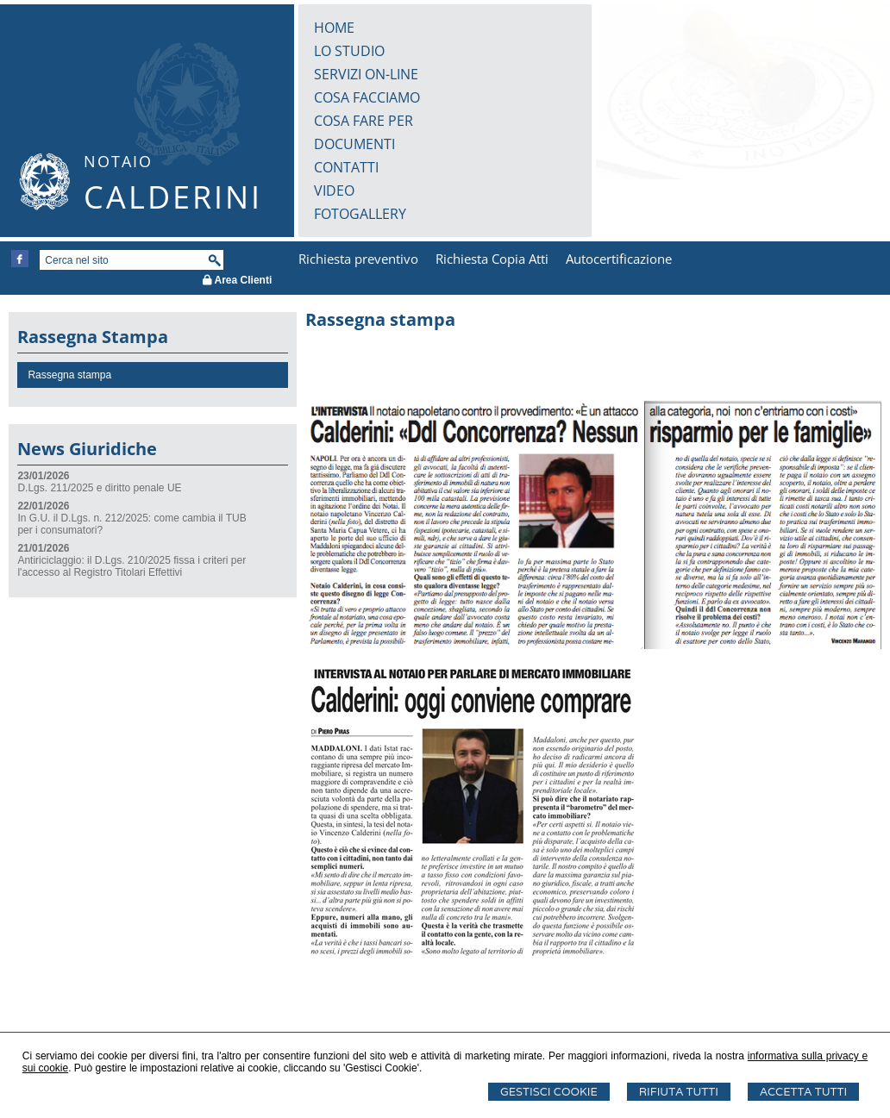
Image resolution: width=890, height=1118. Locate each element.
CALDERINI (173, 197)
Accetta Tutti (803, 1091)
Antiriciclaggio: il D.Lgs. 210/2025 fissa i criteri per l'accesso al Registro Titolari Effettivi (131, 566)
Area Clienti (238, 280)
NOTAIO (118, 161)
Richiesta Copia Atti (492, 258)
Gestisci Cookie (549, 1091)
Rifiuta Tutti (678, 1091)
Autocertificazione (619, 258)
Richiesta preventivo (358, 258)
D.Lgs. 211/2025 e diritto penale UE (99, 488)
